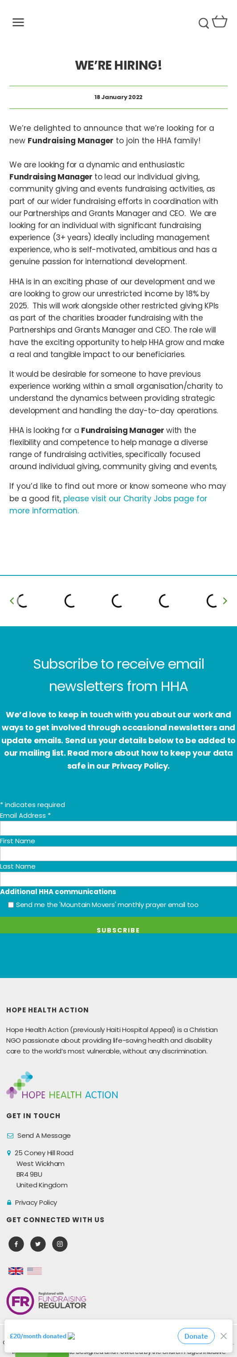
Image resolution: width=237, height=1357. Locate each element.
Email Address (25, 815)
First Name (17, 840)
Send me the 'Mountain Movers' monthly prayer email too (107, 904)
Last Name (18, 866)
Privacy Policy (36, 1202)
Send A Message (44, 1135)
